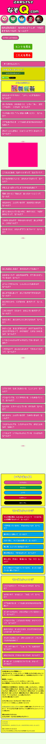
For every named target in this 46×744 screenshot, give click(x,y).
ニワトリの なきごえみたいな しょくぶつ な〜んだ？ (22, 390)
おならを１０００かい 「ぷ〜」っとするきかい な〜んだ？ (22, 96)
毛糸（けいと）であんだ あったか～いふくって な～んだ (22, 195)
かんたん (23, 487)
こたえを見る (23, 55)
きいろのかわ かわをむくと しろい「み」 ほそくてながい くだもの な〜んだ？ (22, 105)
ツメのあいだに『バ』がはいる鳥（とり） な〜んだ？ (22, 114)
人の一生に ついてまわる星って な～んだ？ (20, 540)
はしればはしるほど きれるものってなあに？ (20, 269)
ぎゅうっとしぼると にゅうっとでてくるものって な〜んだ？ (23, 132)
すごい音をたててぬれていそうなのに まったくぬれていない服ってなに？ (22, 569)
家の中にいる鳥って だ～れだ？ (15, 534)
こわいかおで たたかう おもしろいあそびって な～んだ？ (22, 312)
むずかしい (23, 497)
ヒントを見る (23, 46)
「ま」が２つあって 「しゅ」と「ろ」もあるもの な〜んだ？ (22, 648)
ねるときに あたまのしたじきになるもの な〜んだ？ (22, 321)
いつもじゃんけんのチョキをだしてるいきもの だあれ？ (22, 341)
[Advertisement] (23, 155)
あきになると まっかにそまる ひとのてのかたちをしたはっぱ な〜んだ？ (22, 630)
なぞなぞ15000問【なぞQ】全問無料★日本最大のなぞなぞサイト (23, 7)
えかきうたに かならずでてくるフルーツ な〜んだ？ (22, 230)
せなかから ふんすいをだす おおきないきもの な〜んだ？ (22, 204)
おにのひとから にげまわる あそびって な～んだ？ (22, 303)
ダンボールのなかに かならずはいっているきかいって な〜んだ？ (22, 613)
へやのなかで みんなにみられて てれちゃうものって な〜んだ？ (22, 350)
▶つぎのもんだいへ (11, 64)
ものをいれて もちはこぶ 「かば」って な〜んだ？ (22, 596)
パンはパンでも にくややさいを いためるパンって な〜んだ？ (22, 399)
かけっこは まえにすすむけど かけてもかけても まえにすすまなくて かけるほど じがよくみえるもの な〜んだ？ (23, 331)
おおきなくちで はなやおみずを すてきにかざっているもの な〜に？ (22, 276)
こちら (17, 702)
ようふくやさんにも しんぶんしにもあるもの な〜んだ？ (21, 285)
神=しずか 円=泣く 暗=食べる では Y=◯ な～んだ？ (22, 560)
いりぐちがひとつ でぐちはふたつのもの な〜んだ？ (22, 587)
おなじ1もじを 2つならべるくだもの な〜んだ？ (22, 655)
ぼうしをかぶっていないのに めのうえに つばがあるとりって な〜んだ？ (22, 213)
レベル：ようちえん (10, 38)
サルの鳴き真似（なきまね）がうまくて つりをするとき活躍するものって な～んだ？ (22, 518)
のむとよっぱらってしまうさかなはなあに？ (19, 188)
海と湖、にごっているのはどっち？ (16, 547)
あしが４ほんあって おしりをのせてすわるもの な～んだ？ (22, 294)
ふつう (23, 492)
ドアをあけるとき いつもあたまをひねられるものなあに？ (22, 123)
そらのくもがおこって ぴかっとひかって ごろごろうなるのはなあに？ (22, 639)
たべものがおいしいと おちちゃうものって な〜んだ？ (22, 180)
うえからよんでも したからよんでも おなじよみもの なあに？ (22, 425)
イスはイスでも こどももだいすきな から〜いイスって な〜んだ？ (22, 622)
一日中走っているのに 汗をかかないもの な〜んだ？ (22, 527)
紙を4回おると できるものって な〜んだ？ (20, 553)
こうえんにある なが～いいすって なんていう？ (22, 172)
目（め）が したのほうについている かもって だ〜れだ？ (22, 663)
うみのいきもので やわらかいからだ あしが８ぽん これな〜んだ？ (22, 221)
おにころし (23, 503)
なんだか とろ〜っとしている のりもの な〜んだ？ (22, 407)
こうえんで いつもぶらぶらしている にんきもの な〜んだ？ (23, 434)
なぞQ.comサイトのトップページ (11, 706)
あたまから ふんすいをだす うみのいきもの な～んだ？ (22, 416)
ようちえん (23, 482)
